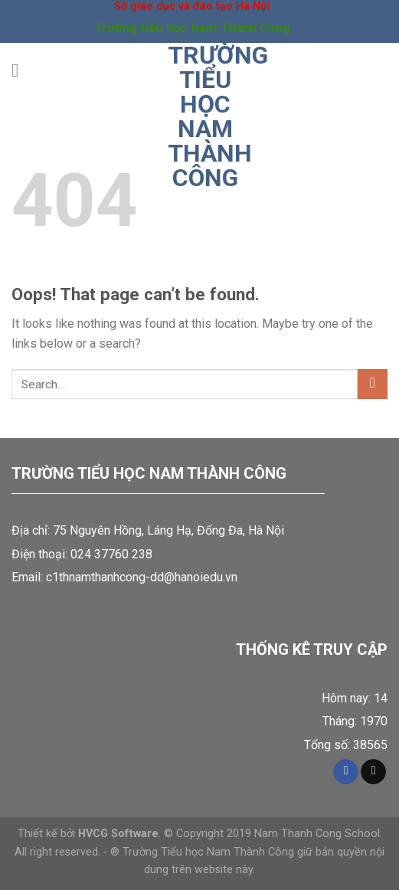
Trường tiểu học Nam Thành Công (205, 116)
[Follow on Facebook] (345, 772)
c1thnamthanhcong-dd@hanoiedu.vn (141, 577)
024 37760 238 (111, 554)
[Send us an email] (373, 772)
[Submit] (373, 384)
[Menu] (20, 70)
